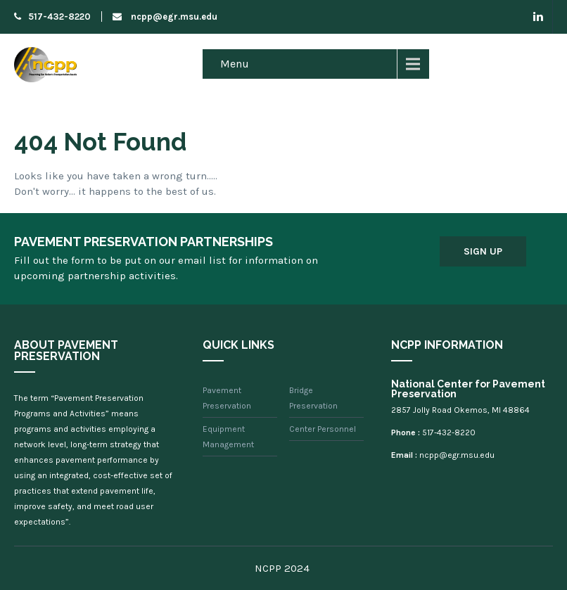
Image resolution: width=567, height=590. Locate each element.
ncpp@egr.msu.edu (165, 16)
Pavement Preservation (227, 398)
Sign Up (483, 251)
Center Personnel (322, 429)
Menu (234, 63)
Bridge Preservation (313, 398)
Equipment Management (228, 436)
